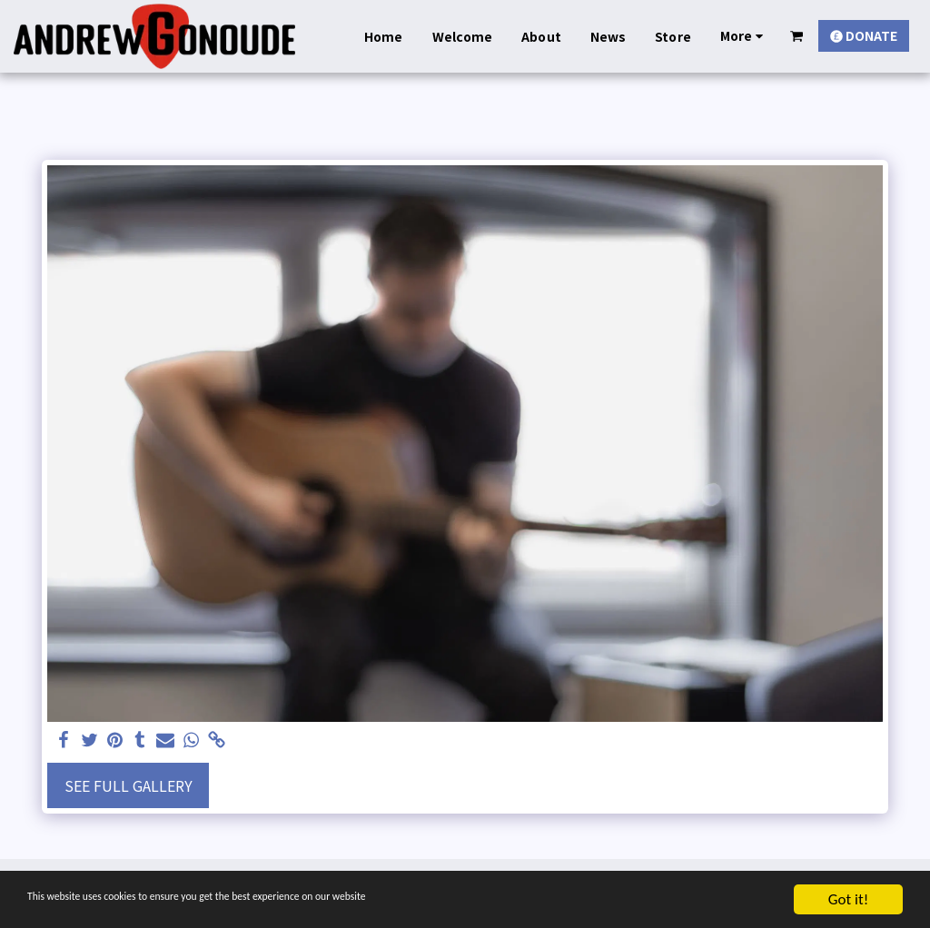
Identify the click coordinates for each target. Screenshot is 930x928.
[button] (797, 36)
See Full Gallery (128, 785)
